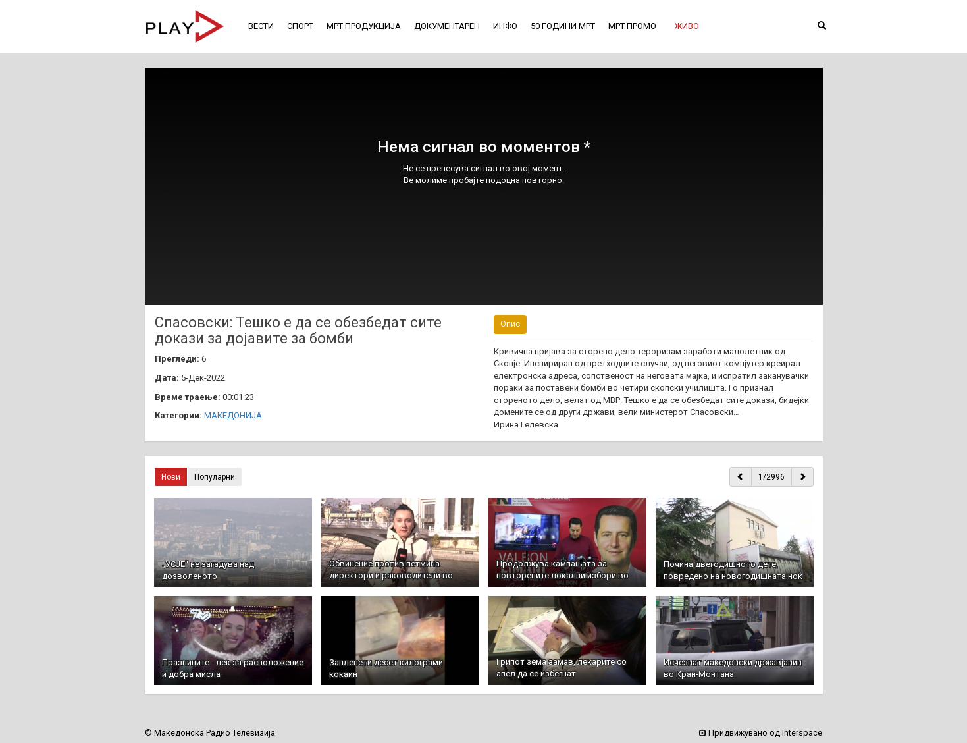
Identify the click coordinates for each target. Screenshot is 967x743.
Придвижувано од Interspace (760, 733)
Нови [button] (170, 477)
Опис (510, 324)
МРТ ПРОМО (632, 26)
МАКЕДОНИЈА (233, 415)
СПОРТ (300, 26)
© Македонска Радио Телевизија (210, 733)
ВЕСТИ (261, 26)
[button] (686, 26)
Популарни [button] (214, 477)
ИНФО (505, 26)
